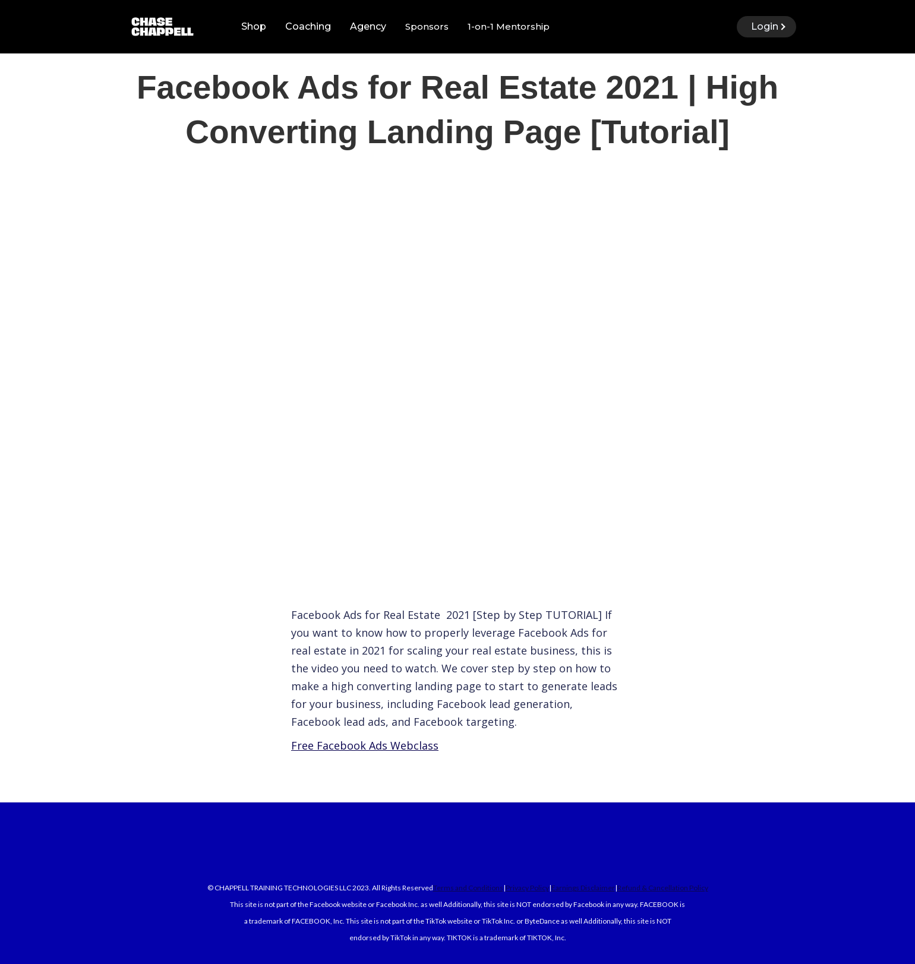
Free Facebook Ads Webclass (364, 745)
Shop (253, 26)
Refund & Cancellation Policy (662, 887)
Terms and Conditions (468, 887)
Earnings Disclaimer (583, 887)
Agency (368, 26)
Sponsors (427, 26)
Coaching (308, 26)
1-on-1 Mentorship (509, 26)
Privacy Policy (527, 887)
